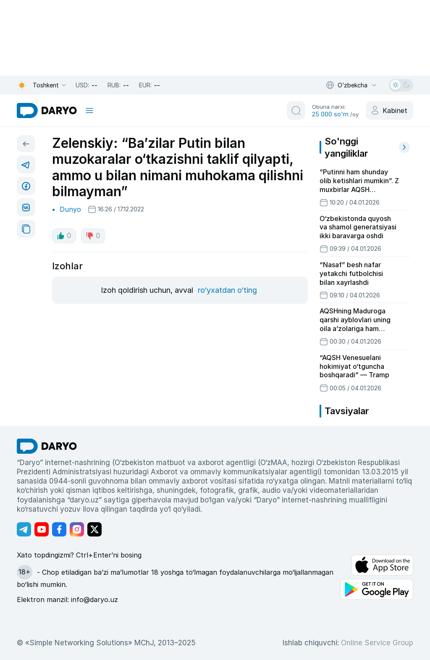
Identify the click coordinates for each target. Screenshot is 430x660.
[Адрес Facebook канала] (59, 529)
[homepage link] (47, 110)
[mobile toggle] (89, 110)
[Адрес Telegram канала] (24, 529)
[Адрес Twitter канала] (94, 529)
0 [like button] (64, 235)
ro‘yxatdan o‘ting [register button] (227, 290)
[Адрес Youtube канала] (41, 529)
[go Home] (47, 446)
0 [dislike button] (93, 235)
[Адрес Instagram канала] (77, 529)
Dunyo (70, 209)
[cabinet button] (389, 110)
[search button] (296, 110)
